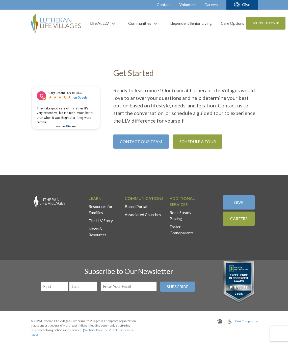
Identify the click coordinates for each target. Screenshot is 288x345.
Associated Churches (143, 214)
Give (246, 4)
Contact (164, 4)
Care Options (232, 23)
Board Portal (136, 206)
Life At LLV (99, 23)
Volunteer (187, 4)
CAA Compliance (246, 321)
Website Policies (95, 330)
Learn (95, 198)
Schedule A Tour (266, 23)
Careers (211, 4)
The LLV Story (101, 220)
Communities (139, 23)
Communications (144, 198)
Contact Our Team (141, 141)
